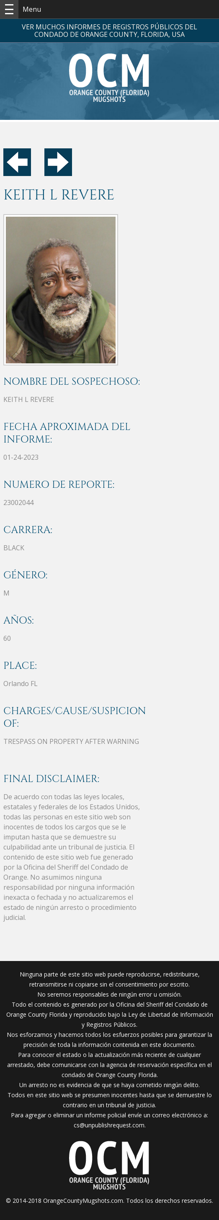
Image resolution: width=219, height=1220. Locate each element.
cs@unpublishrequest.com (109, 1125)
